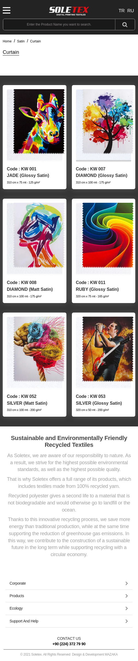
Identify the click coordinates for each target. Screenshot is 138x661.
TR (122, 10)
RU (130, 10)
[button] (69, 583)
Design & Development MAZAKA (95, 654)
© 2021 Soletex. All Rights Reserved (69, 654)
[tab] (69, 583)
